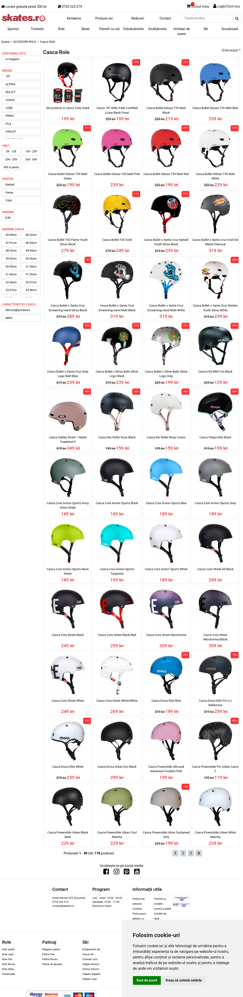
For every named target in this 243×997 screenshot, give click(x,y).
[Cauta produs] (237, 18)
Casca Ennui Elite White (68, 766)
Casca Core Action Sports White (166, 569)
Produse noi (104, 18)
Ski (206, 29)
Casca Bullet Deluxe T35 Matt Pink (117, 174)
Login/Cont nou (228, 6)
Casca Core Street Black (68, 635)
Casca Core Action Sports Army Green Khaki (68, 505)
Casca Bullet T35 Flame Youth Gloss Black (68, 242)
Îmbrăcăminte (133, 29)
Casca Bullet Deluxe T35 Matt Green (67, 176)
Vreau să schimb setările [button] (184, 980)
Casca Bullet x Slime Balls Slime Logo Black (117, 374)
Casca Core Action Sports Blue (166, 503)
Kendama (74, 18)
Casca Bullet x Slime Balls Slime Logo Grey (166, 374)
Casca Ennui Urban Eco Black (116, 766)
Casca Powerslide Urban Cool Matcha (117, 835)
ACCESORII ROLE (24, 41)
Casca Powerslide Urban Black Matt (67, 835)
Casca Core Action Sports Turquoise (117, 571)
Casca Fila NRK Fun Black (215, 371)
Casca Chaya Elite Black (215, 437)
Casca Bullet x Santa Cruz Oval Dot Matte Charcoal (215, 242)
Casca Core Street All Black (215, 569)
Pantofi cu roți (109, 29)
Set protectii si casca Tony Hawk (67, 108)
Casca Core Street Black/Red (117, 635)
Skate (85, 29)
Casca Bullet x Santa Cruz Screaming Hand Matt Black (116, 308)
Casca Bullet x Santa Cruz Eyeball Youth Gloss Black (166, 242)
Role (61, 29)
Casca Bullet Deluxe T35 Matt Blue (215, 108)
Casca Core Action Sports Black (117, 503)
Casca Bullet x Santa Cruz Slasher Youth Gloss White (215, 308)
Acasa (5, 41)
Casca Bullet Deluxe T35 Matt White (215, 176)
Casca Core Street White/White (117, 700)
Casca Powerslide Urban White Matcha (215, 835)
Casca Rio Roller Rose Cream (166, 437)
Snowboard (229, 29)
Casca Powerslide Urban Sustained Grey (166, 835)
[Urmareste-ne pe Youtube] (137, 873)
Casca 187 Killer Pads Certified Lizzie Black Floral (116, 110)
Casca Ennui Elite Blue (166, 700)
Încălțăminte (158, 29)
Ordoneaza (230, 50)
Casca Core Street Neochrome (166, 635)
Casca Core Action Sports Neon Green (68, 571)
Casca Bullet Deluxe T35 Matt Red (166, 174)
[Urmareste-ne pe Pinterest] (126, 873)
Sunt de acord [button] (147, 980)
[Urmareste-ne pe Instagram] (116, 873)
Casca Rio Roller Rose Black (117, 437)
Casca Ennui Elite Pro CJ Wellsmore (215, 703)
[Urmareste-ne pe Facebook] (106, 873)
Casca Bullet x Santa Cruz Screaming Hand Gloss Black (67, 308)
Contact (165, 18)
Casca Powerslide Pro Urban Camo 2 (215, 769)
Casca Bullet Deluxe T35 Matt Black (166, 110)
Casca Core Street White (68, 700)
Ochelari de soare (182, 31)
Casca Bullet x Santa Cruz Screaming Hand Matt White (166, 308)
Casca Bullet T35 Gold (116, 239)
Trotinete (37, 29)
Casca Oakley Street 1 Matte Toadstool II (68, 440)
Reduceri (137, 18)
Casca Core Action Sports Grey (215, 503)
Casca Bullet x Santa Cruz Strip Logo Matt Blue (67, 374)
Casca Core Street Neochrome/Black (215, 637)
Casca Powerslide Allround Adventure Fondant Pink (166, 769)
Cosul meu (197, 6)
